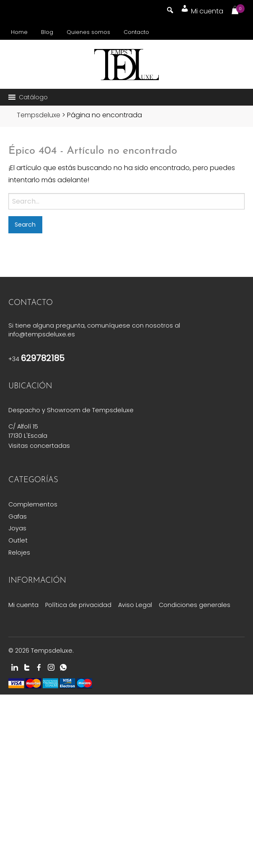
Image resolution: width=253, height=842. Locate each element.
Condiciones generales (194, 605)
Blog (47, 32)
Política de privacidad (78, 605)
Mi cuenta (23, 605)
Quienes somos (88, 32)
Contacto (136, 32)
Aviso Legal (135, 605)
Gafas (17, 516)
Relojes (19, 552)
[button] (33, 97)
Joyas (17, 528)
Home (19, 32)
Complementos (32, 504)
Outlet (18, 540)
